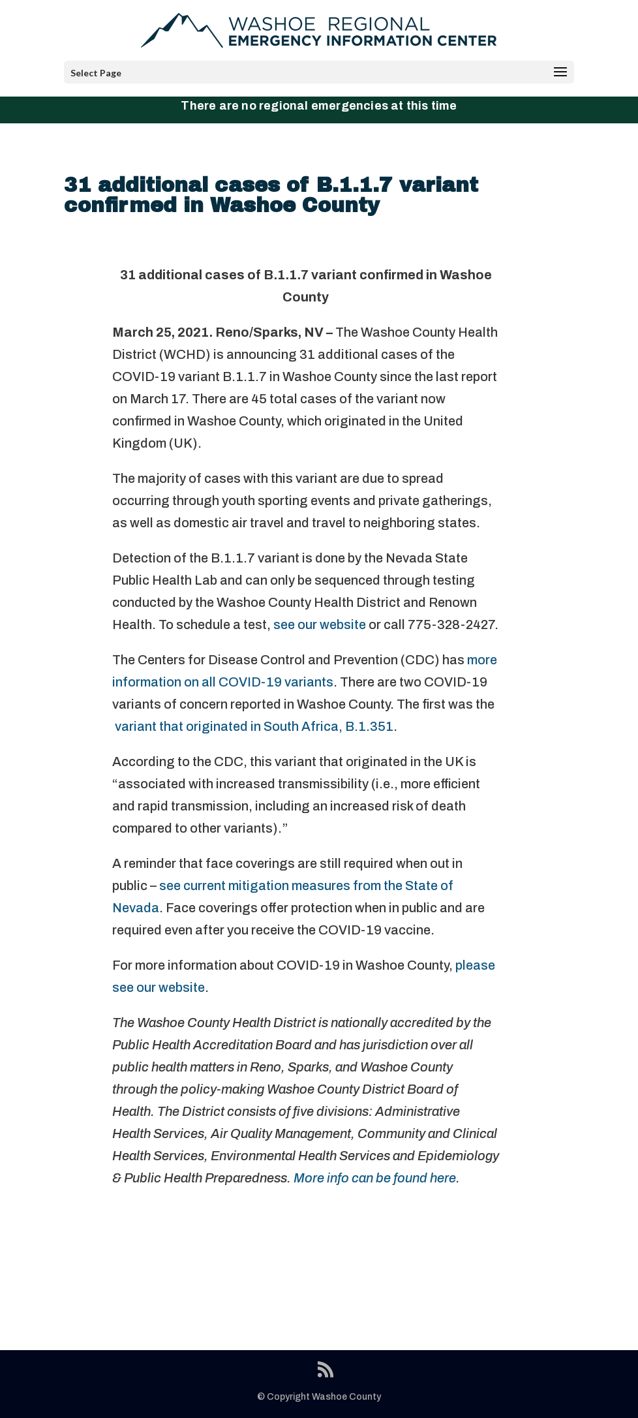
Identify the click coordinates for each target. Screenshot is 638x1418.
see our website (319, 624)
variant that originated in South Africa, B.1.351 (252, 726)
